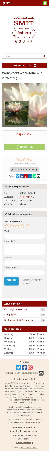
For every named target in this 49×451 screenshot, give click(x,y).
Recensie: (8, 241)
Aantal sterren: (12, 221)
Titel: (6, 231)
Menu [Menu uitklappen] (9, 3)
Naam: (7, 257)
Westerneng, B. (26, 196)
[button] (45, 3)
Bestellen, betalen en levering (24, 431)
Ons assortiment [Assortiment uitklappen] (23, 65)
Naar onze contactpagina (24, 427)
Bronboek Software (29, 447)
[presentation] (21, 292)
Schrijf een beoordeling (24, 169)
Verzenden (11, 281)
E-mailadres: (10, 267)
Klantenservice (25, 439)
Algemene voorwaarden (24, 435)
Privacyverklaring (24, 442)
